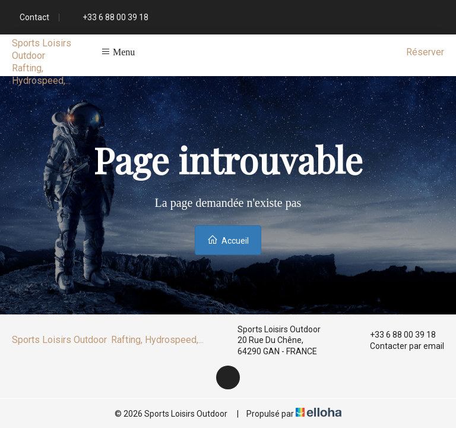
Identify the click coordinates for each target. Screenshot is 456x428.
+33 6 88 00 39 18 (396, 334)
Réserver (425, 52)
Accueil (228, 240)
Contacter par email (400, 346)
